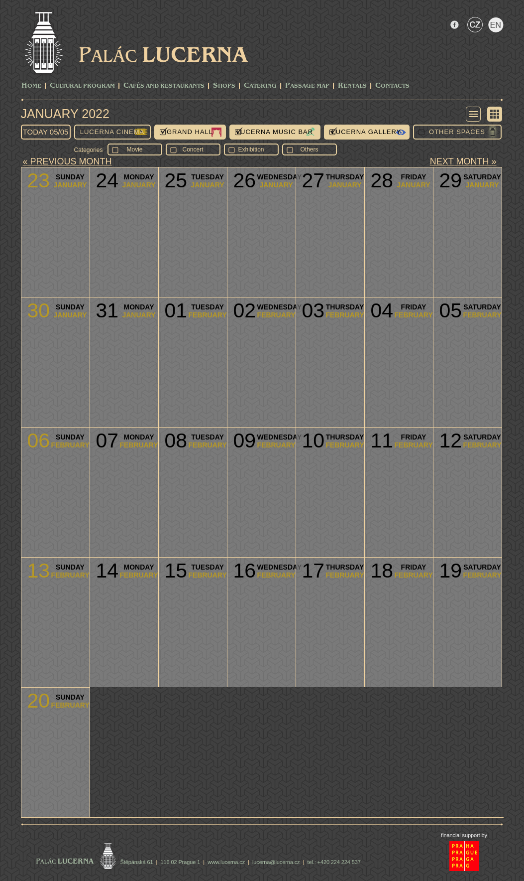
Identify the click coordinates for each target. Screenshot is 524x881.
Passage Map (307, 86)
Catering (260, 86)
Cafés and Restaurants (164, 86)
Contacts (392, 86)
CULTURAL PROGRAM (82, 86)
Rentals (352, 86)
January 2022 (65, 114)
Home (31, 86)
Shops (224, 86)
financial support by (464, 835)
